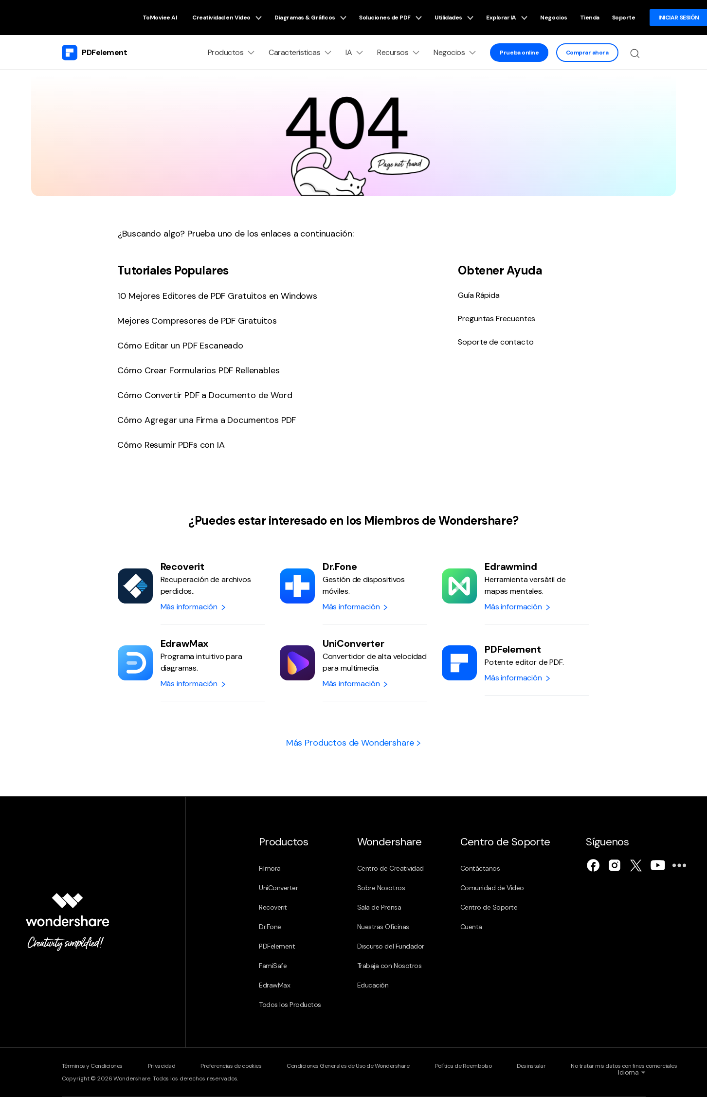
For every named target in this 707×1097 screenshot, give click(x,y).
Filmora (270, 868)
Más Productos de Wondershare (353, 743)
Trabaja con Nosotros (389, 965)
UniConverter (278, 887)
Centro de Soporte (489, 907)
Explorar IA (506, 17)
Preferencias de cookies (230, 1066)
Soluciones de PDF (390, 17)
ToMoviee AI (160, 17)
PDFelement (277, 946)
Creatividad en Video (227, 17)
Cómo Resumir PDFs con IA (170, 445)
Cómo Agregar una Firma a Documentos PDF (206, 420)
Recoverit (273, 907)
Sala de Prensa (379, 907)
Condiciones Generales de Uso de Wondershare (348, 1066)
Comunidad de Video (492, 887)
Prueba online (519, 52)
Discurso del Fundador (390, 946)
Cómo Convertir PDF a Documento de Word (204, 395)
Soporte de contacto (495, 342)
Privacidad (161, 1066)
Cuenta (471, 926)
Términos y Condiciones (92, 1066)
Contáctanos (480, 868)
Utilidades (454, 17)
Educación (373, 985)
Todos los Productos (290, 1004)
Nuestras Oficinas (383, 926)
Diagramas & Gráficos (310, 17)
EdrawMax (274, 985)
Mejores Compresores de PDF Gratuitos (196, 321)
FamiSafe (273, 965)
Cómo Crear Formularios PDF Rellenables (198, 370)
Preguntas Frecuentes (496, 318)
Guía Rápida (478, 295)
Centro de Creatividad (390, 868)
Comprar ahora (587, 52)
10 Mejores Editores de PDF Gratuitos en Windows (217, 296)
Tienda (589, 17)
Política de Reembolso (463, 1066)
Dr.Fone (270, 926)
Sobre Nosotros (381, 887)
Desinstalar (531, 1066)
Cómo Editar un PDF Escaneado (180, 345)
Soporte (623, 17)
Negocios (553, 17)
